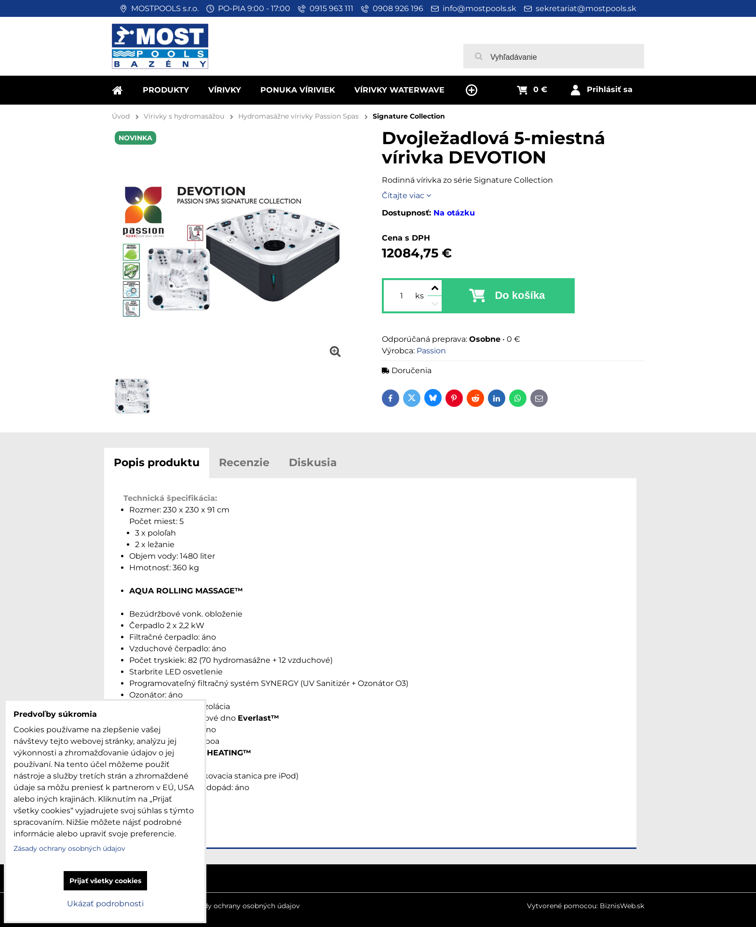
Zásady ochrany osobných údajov (244, 905)
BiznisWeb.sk (622, 905)
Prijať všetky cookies (105, 880)
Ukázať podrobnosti (105, 903)
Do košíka (520, 295)
